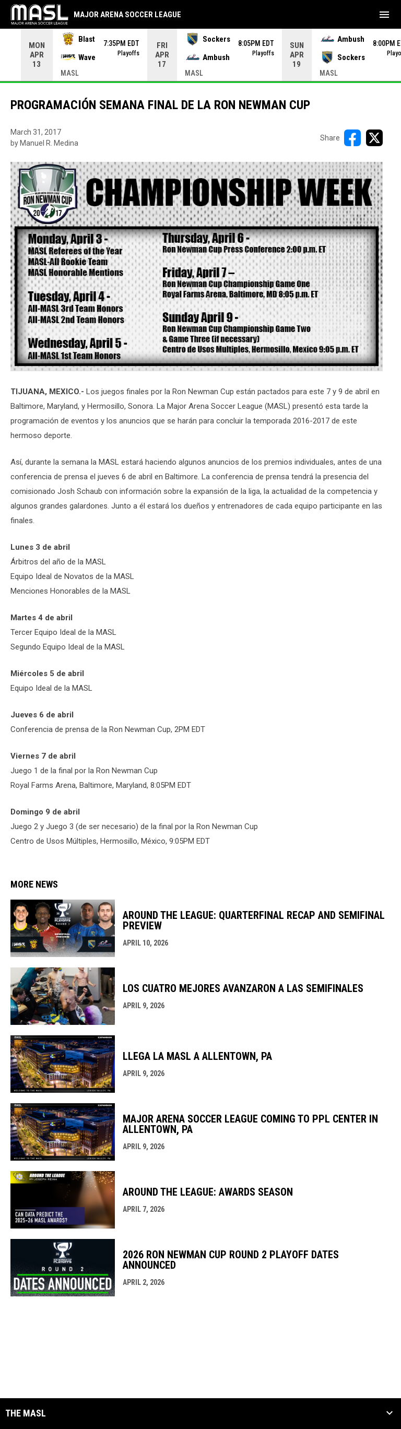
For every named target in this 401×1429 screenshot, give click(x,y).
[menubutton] (384, 14)
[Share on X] (374, 137)
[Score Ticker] (200, 55)
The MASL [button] (25, 1413)
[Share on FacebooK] (352, 137)
